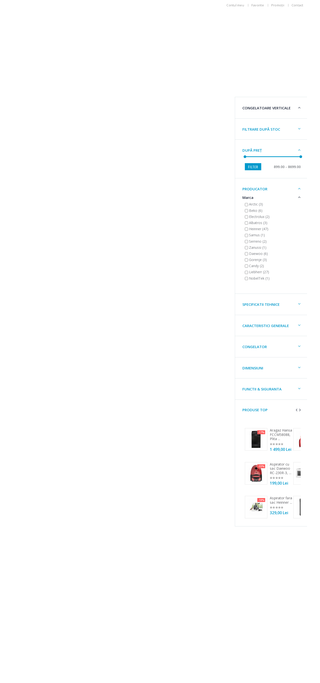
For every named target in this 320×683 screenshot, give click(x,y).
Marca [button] (30, 201)
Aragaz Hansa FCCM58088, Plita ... (63, 438)
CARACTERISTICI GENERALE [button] (47, 330)
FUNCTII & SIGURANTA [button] (44, 393)
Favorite (257, 5)
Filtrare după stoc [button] (43, 133)
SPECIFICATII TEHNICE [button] (43, 308)
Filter (35, 171)
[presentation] (71, 414)
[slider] (26, 161)
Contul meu (235, 5)
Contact (297, 5)
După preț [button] (34, 154)
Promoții (277, 5)
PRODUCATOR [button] (36, 193)
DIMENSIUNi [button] (34, 372)
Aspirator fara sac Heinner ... (63, 504)
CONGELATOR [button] (36, 351)
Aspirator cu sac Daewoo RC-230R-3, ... (62, 472)
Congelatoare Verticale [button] (38, 110)
